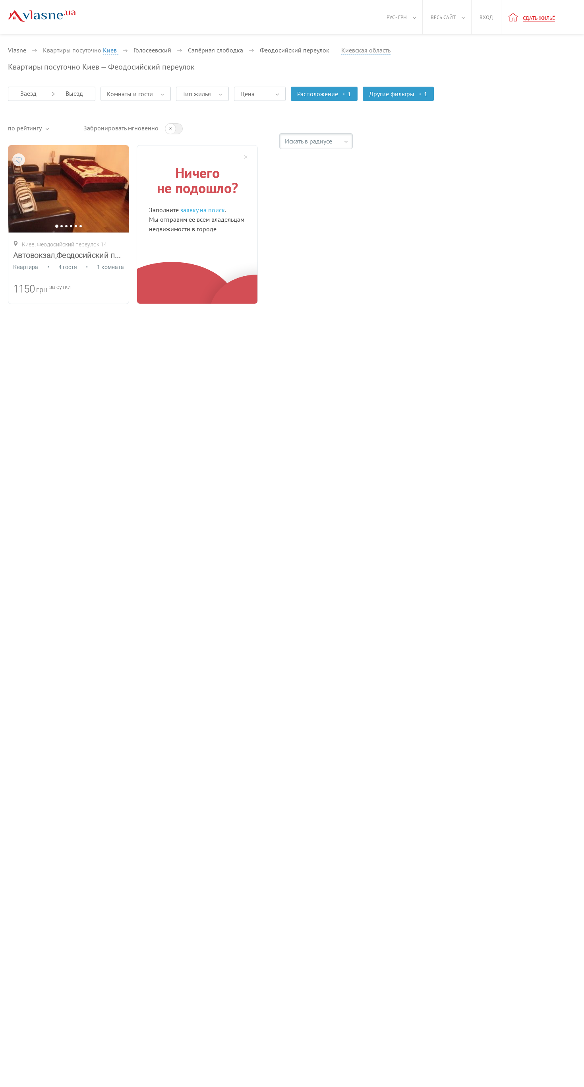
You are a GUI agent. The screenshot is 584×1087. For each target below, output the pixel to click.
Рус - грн (397, 17)
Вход (486, 17)
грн (41, 289)
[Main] (41, 16)
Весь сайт (443, 17)
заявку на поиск (202, 210)
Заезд (28, 93)
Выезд (74, 93)
